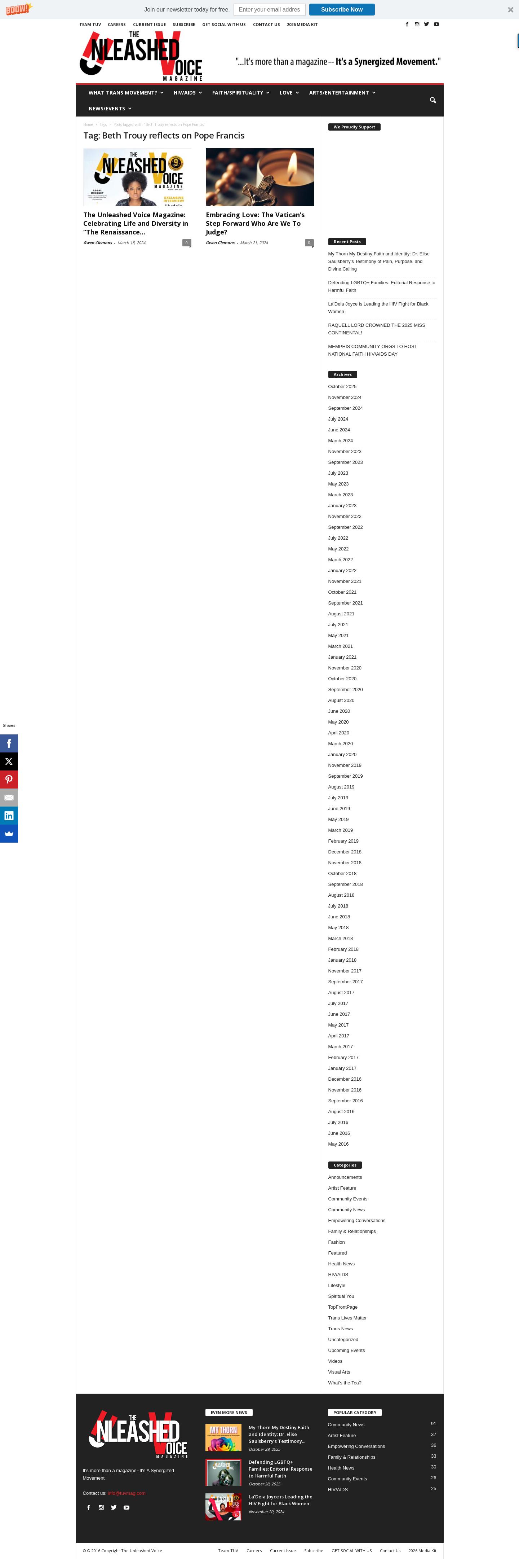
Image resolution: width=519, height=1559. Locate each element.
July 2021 (338, 624)
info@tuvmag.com (127, 1493)
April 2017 (339, 1035)
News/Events (110, 109)
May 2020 (338, 722)
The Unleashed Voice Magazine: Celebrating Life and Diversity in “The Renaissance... (135, 223)
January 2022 (342, 570)
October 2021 (342, 592)
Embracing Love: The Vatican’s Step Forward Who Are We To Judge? (255, 223)
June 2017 (339, 1014)
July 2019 (338, 797)
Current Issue (149, 24)
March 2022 (340, 559)
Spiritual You (341, 1296)
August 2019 (341, 787)
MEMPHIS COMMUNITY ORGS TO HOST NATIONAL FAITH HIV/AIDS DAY (372, 350)
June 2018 (339, 916)
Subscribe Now (342, 9)
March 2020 (340, 743)
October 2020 (342, 678)
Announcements (345, 1177)
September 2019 (345, 776)
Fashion (336, 1242)
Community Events (348, 1199)
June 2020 (339, 711)
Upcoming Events (346, 1350)
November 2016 (345, 1090)
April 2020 (339, 732)
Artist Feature (342, 1188)
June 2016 (339, 1133)
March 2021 (340, 646)
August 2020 (341, 700)
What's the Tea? (345, 1382)
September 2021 (345, 603)
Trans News (340, 1328)
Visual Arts (339, 1372)
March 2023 (340, 494)
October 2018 (342, 873)
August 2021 (341, 613)
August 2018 (341, 895)
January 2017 (342, 1068)
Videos (335, 1361)
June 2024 (339, 429)
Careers (117, 24)
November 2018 (345, 862)
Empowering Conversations (357, 1220)
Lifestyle (337, 1285)
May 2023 (338, 484)
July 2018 (338, 906)
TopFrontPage (343, 1307)
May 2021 (338, 635)
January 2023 (342, 505)
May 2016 (338, 1144)
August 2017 (341, 992)
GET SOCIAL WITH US (224, 24)
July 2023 (338, 473)
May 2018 (338, 927)
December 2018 (345, 852)
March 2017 (340, 1046)
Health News (341, 1263)
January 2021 (342, 657)
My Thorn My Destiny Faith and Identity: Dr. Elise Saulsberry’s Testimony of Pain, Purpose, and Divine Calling (379, 261)
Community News (346, 1209)
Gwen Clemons (97, 242)
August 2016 (341, 1111)
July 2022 (338, 538)
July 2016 (338, 1122)
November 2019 (345, 765)
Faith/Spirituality (241, 93)
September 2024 (345, 408)
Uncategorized (343, 1339)
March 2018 (340, 938)
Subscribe (184, 24)
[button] (259, 9)
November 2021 (345, 581)
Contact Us (266, 24)
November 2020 (345, 668)
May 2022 (338, 549)
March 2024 (340, 440)
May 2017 (338, 1025)
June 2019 (339, 808)
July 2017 (338, 1003)
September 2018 (345, 884)
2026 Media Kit (302, 24)
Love (289, 93)
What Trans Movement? (126, 93)
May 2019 (338, 819)
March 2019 (340, 830)
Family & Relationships (352, 1231)
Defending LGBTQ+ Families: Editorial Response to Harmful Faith (381, 286)
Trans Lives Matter (347, 1318)
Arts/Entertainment (342, 93)
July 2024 (338, 419)
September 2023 (345, 462)
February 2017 (343, 1057)
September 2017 (345, 981)
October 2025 (342, 386)
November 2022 (345, 516)
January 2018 (342, 960)
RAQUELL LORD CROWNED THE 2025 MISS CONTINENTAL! (376, 328)
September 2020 (345, 689)
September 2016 (345, 1100)
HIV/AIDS (188, 93)
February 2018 (343, 949)
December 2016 (345, 1079)
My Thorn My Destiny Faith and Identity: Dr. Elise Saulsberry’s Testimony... (279, 1434)
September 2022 (345, 527)
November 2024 (345, 397)
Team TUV (90, 24)
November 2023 (345, 451)
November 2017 (345, 971)
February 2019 (343, 841)
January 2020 (342, 754)
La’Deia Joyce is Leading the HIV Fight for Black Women (378, 307)
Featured (337, 1253)
